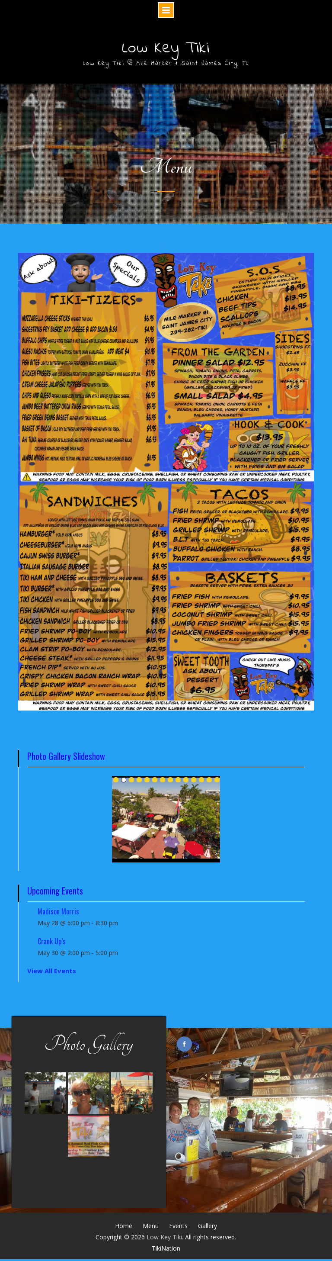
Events (178, 1227)
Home (123, 1227)
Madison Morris (58, 913)
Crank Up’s (52, 943)
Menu (151, 1227)
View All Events (51, 972)
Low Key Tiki (166, 49)
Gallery (207, 1227)
